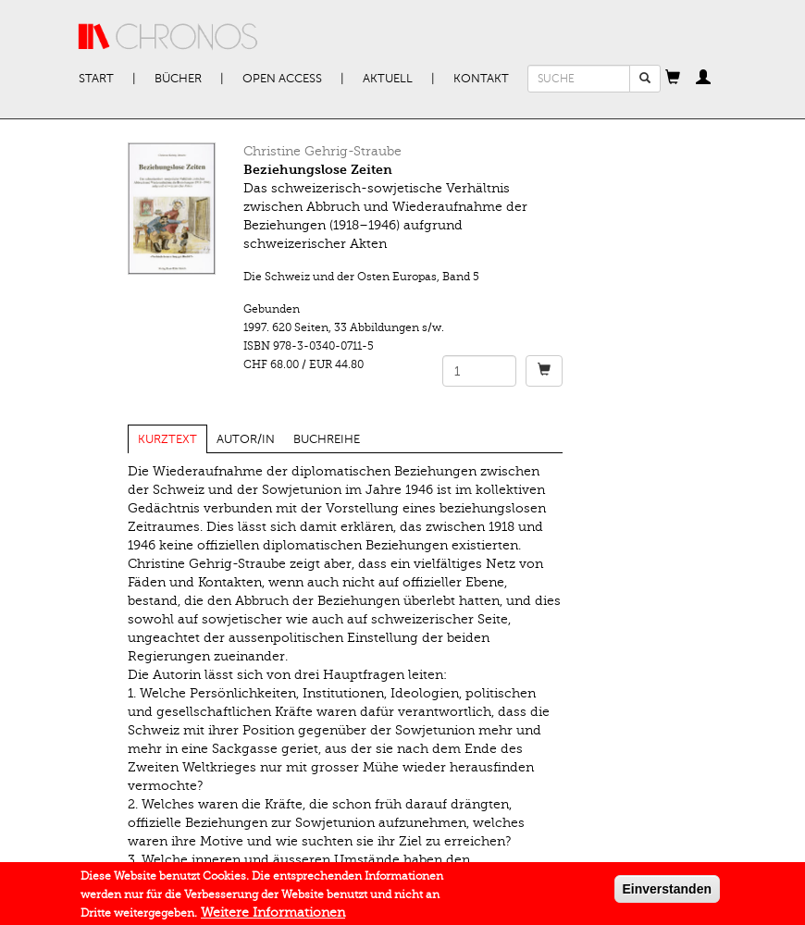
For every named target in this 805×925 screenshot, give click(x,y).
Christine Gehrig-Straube (322, 151)
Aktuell (388, 78)
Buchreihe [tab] (326, 439)
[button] (672, 78)
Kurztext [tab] (167, 439)
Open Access (282, 78)
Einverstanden (667, 891)
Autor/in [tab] (246, 439)
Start (96, 78)
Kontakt (481, 78)
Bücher (178, 78)
